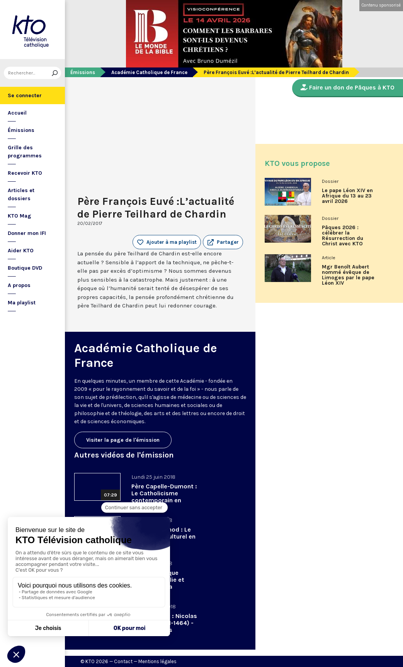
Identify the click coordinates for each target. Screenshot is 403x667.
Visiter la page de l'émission (123, 440)
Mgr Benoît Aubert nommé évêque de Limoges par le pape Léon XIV (348, 275)
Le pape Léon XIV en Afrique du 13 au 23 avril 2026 (347, 196)
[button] (223, 242)
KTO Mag (19, 216)
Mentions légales (157, 661)
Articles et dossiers (21, 194)
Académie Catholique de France (149, 72)
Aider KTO (21, 250)
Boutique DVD (25, 268)
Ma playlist (22, 302)
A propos (19, 285)
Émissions (21, 130)
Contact (123, 661)
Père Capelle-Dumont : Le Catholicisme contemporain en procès (164, 497)
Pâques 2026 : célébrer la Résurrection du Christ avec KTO (342, 236)
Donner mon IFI (27, 233)
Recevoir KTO (25, 173)
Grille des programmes (25, 151)
